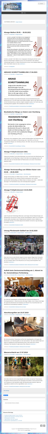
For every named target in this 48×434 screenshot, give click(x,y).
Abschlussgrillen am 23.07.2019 (16, 313)
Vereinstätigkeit (29, 106)
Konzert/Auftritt (12, 146)
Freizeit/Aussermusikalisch (14, 106)
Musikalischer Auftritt (23, 264)
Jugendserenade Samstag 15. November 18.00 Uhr (13, 416)
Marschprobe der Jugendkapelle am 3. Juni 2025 (13, 420)
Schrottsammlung (22, 106)
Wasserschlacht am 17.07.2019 (16, 352)
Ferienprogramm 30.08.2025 (9, 417)
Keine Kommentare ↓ (27, 153)
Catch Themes (27, 430)
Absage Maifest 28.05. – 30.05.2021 (17, 32)
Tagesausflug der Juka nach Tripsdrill (11, 419)
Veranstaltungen (18, 146)
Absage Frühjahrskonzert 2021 (16, 152)
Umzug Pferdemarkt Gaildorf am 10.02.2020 (20, 231)
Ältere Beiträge (6, 390)
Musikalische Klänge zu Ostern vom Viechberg (22, 112)
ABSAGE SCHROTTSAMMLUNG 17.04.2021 (20, 72)
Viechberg (23, 146)
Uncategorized (11, 66)
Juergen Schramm (19, 34)
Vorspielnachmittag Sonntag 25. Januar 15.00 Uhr (13, 415)
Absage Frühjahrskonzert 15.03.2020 (18, 190)
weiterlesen (23, 63)
